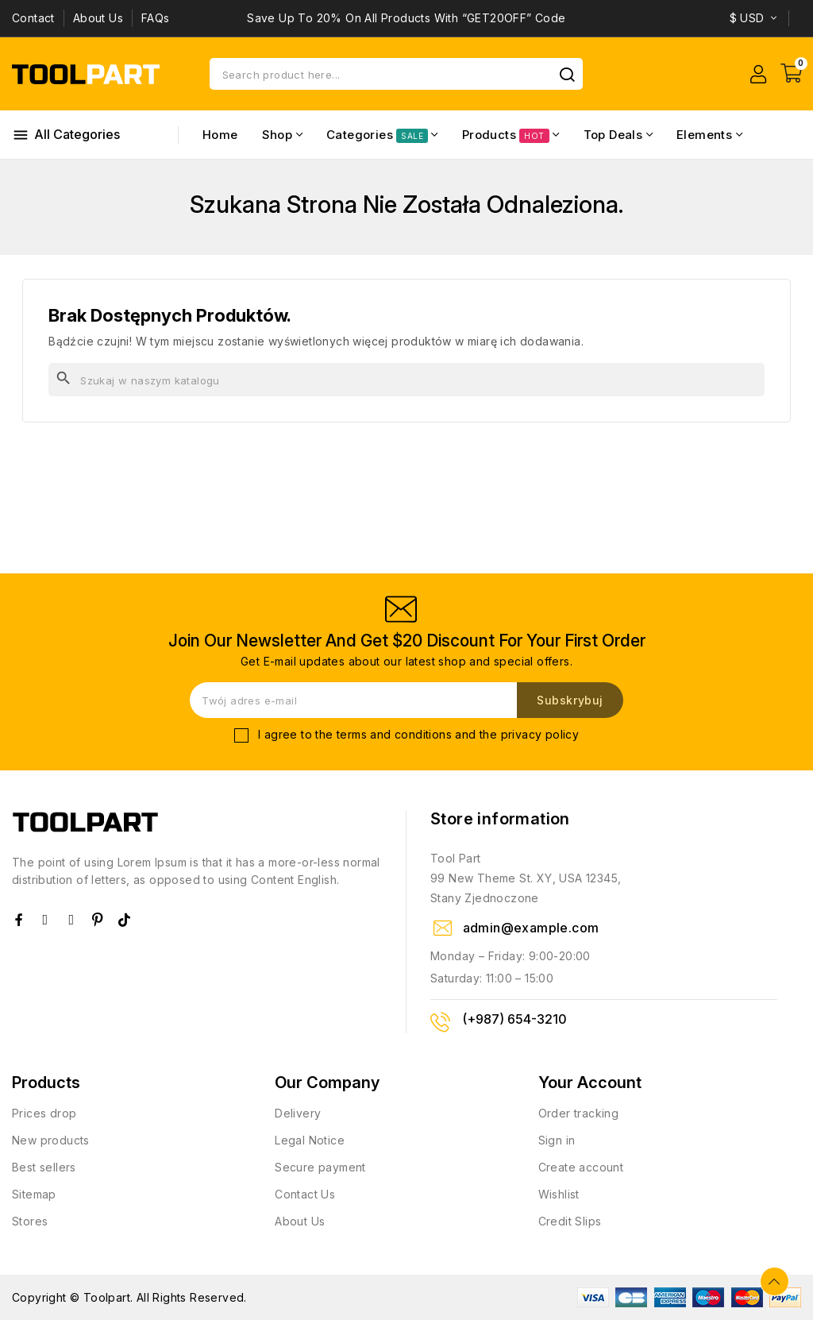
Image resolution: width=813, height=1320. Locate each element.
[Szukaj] (406, 379)
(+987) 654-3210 (514, 1019)
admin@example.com (531, 928)
